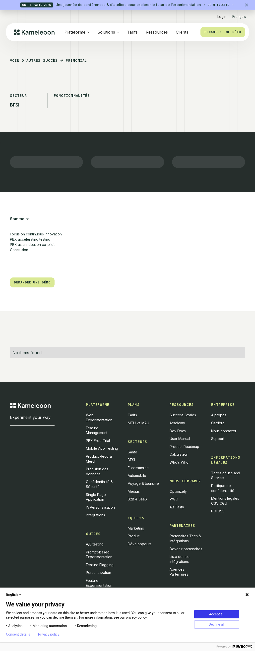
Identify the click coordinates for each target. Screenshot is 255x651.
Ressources (157, 32)
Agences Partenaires (179, 571)
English (14, 595)
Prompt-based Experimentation (99, 554)
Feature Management (96, 430)
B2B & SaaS (137, 499)
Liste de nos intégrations (180, 559)
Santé (132, 452)
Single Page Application (96, 497)
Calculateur (179, 454)
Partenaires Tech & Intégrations (185, 538)
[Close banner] (246, 4)
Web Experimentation (99, 417)
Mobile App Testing (102, 448)
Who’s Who (179, 462)
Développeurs (139, 544)
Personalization (98, 572)
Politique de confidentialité (222, 488)
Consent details (18, 634)
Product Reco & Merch (99, 458)
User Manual (180, 438)
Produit (133, 536)
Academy (177, 423)
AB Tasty (177, 507)
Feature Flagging (100, 565)
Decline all (217, 624)
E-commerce (138, 468)
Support (217, 438)
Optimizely (178, 491)
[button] (239, 14)
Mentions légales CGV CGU (225, 500)
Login (221, 16)
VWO (174, 499)
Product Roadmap (184, 446)
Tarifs (132, 32)
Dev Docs (178, 431)
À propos (218, 415)
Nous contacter (223, 431)
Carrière (218, 423)
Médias (134, 491)
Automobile (137, 475)
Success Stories (183, 415)
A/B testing (95, 544)
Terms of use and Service (225, 475)
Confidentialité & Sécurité (99, 484)
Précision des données (97, 471)
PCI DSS (218, 511)
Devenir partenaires (186, 549)
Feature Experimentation (99, 583)
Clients (182, 32)
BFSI (131, 460)
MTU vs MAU (138, 423)
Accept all (216, 614)
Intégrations (95, 515)
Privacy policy (48, 634)
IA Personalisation (100, 507)
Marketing (136, 528)
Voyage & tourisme (143, 483)
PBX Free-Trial (98, 440)
